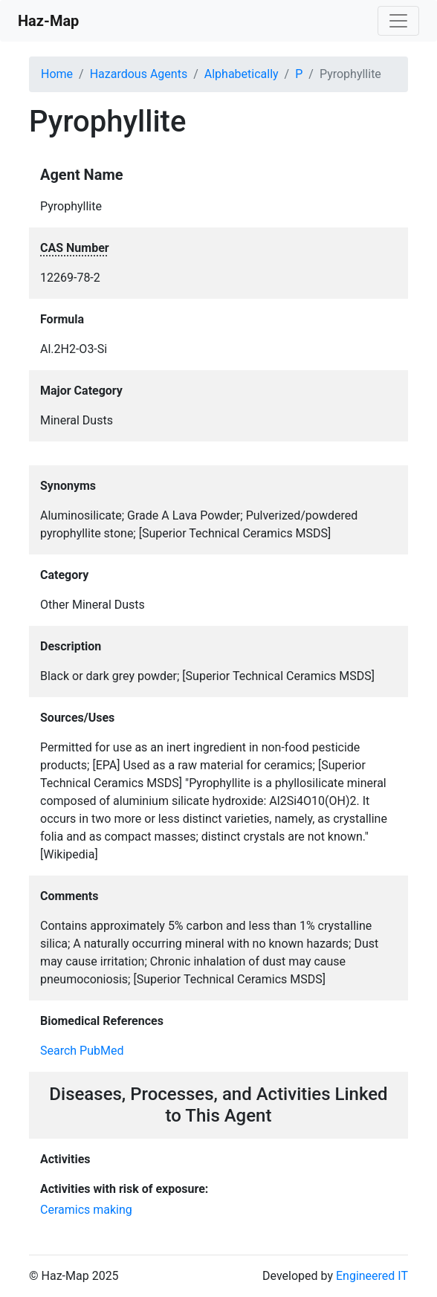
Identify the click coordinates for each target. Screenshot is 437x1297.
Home (57, 74)
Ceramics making (86, 1210)
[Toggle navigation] (398, 21)
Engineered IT (372, 1276)
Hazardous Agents (138, 74)
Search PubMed (82, 1051)
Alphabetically (241, 74)
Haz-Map (48, 21)
